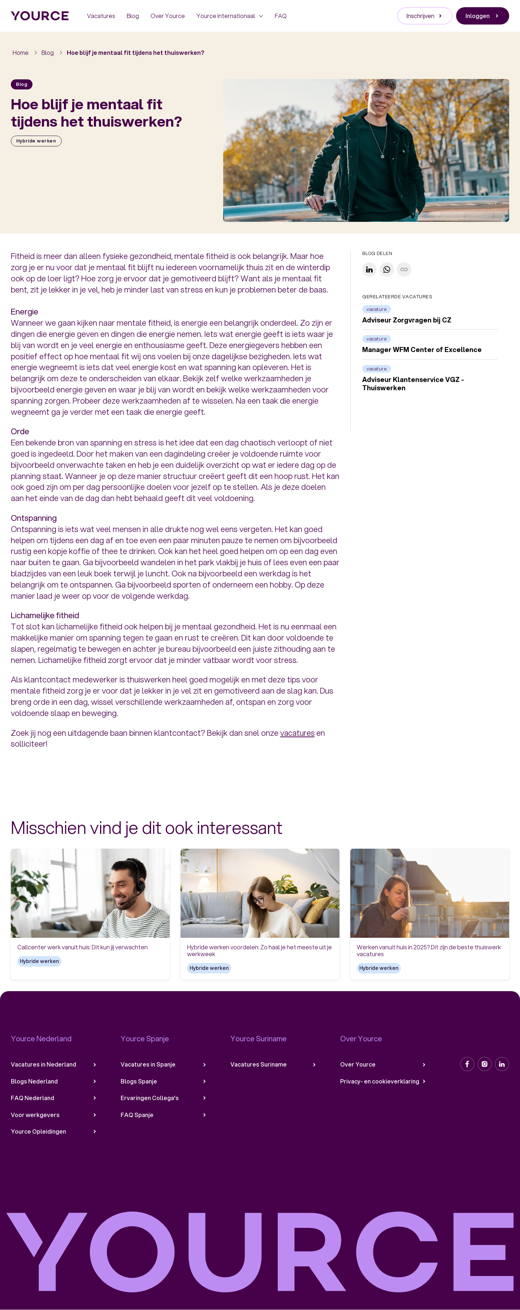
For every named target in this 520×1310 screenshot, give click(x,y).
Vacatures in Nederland (54, 1064)
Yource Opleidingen (54, 1131)
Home (21, 52)
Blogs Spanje (164, 1081)
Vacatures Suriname (273, 1064)
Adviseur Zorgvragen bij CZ (406, 320)
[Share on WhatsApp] (387, 269)
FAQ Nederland (54, 1098)
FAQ (281, 16)
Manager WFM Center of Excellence (422, 350)
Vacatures (101, 16)
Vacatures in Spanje (164, 1064)
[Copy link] (404, 269)
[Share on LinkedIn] (369, 269)
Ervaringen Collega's (164, 1098)
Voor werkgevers (54, 1115)
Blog (133, 16)
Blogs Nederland (54, 1081)
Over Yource (168, 16)
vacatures (298, 732)
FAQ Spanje (164, 1115)
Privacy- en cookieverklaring (383, 1081)
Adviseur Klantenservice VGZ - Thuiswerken (413, 383)
